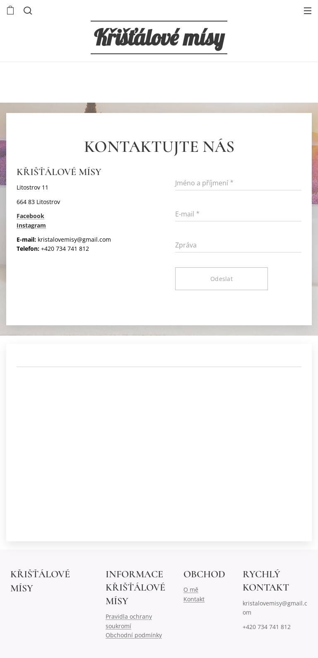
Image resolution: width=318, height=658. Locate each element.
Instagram (31, 225)
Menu (307, 10)
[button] (27, 10)
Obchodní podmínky (134, 635)
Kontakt (194, 599)
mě (194, 589)
